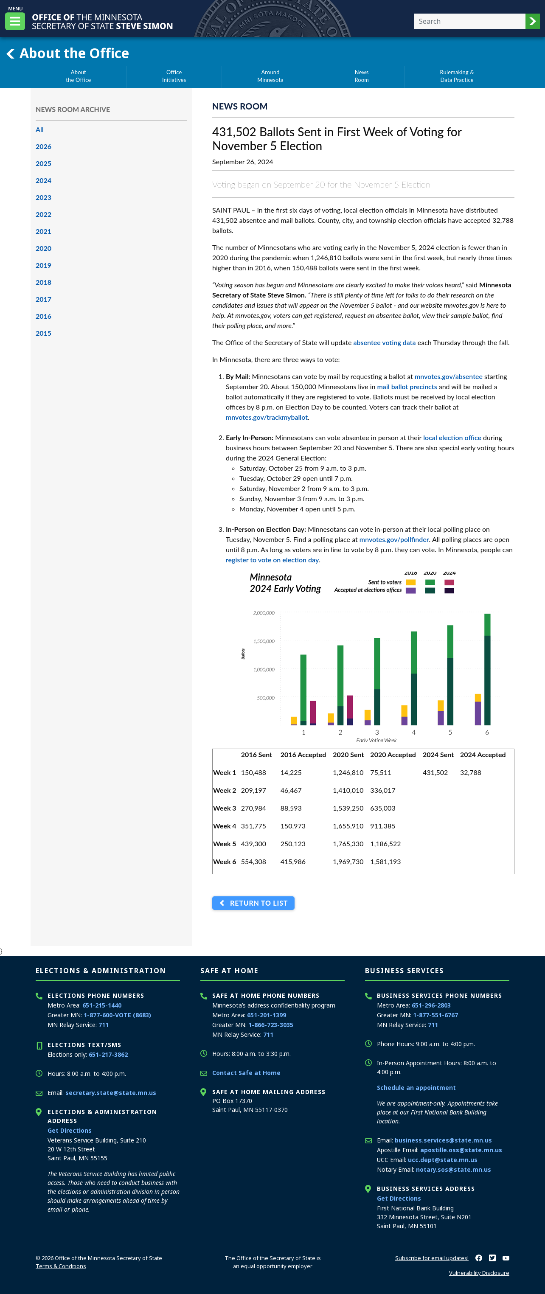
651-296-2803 (431, 1005)
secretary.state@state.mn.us (110, 1093)
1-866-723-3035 (270, 1025)
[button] (532, 21)
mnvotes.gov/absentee (449, 376)
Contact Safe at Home (246, 1073)
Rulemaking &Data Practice (457, 76)
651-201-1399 (266, 1015)
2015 (43, 333)
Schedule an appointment (416, 1087)
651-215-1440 (101, 1005)
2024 (43, 180)
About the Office (67, 53)
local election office (452, 437)
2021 (43, 231)
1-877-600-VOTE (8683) (117, 1015)
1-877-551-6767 (435, 1015)
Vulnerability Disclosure (479, 1273)
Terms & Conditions (61, 1266)
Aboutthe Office (78, 76)
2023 (43, 197)
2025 (43, 163)
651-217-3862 (108, 1054)
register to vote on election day (272, 560)
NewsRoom (361, 76)
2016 (43, 316)
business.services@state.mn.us (443, 1140)
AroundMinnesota (270, 76)
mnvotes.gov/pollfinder (394, 539)
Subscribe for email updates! (432, 1258)
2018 (43, 282)
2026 (43, 146)
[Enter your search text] (469, 21)
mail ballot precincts (407, 386)
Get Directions (70, 1130)
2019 (43, 265)
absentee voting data (384, 342)
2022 (43, 214)
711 (103, 1025)
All (40, 129)
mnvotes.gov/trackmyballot (267, 417)
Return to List (257, 903)
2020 (43, 248)
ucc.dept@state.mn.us (443, 1160)
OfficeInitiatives (174, 76)
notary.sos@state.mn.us (453, 1169)
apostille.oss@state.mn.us (461, 1150)
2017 (43, 299)
